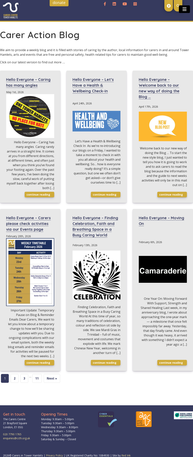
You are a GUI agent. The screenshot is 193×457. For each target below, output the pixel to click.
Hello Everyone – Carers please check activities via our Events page (28, 223)
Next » (52, 378)
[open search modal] (178, 5)
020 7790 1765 (12, 434)
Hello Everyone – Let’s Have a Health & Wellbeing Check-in (93, 85)
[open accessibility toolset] (168, 5)
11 (37, 378)
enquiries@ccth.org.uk (16, 438)
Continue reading (40, 194)
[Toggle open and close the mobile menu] (184, 9)
